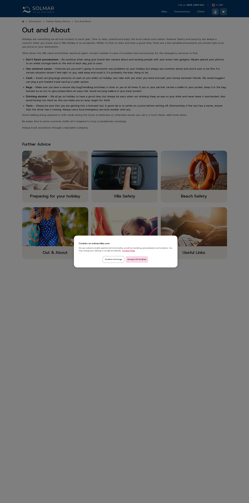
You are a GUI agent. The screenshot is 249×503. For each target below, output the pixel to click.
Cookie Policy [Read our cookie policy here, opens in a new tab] (128, 250)
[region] (125, 251)
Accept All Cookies (136, 259)
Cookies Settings (113, 259)
